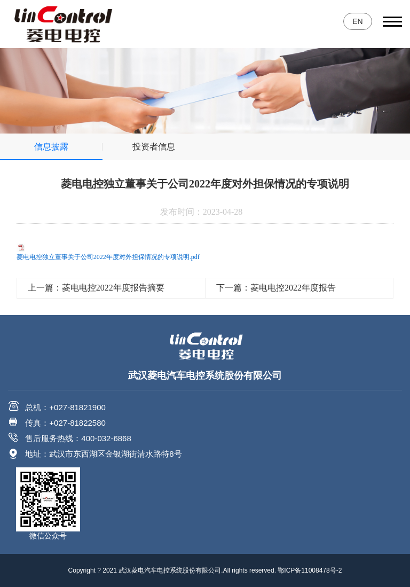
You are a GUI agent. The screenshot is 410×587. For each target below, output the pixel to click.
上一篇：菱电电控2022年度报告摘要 (96, 287)
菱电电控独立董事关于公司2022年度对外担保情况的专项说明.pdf (108, 257)
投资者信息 (153, 146)
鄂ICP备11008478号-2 (310, 570)
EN (357, 21)
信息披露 (51, 146)
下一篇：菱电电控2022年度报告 (276, 287)
